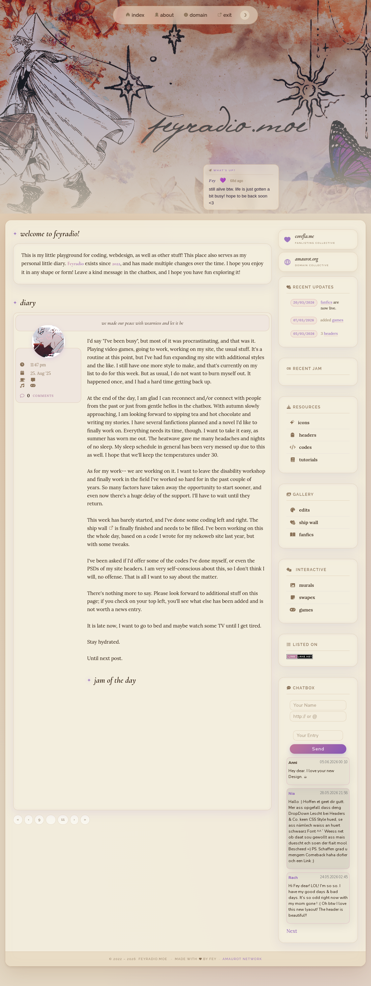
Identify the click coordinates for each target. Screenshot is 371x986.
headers (331, 333)
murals (302, 585)
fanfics (326, 302)
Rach (293, 877)
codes (301, 447)
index (134, 15)
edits (300, 510)
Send (318, 749)
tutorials (303, 460)
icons (299, 422)
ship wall (304, 522)
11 (63, 819)
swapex (302, 597)
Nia (291, 793)
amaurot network (242, 959)
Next (291, 931)
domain (196, 15)
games (337, 319)
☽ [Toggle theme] (245, 15)
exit (224, 15)
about (164, 15)
